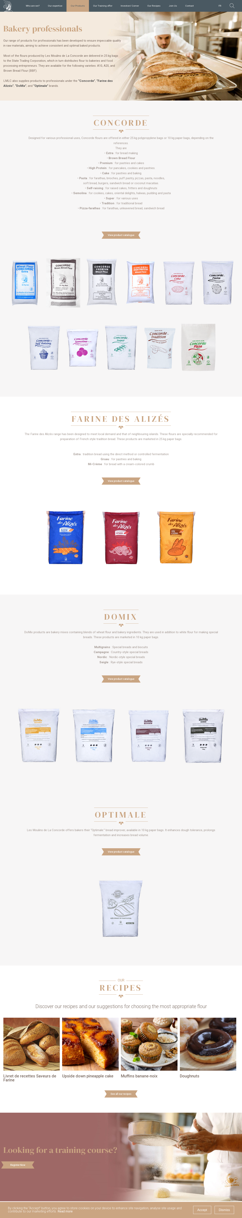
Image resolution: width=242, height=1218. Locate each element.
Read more (65, 1211)
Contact (189, 5)
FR (220, 5)
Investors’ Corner (130, 5)
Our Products (78, 5)
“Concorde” (86, 81)
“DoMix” (20, 86)
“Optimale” (40, 86)
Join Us (173, 5)
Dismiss (224, 1210)
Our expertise (55, 5)
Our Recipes (153, 5)
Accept (202, 1210)
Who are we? (33, 5)
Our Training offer (102, 5)
